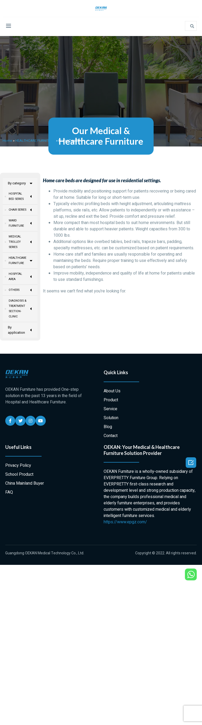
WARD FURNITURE (20, 223)
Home (7, 140)
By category (20, 183)
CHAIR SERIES (20, 210)
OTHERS (20, 291)
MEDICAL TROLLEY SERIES (20, 241)
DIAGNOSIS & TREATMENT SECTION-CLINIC (20, 309)
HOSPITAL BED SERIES (20, 196)
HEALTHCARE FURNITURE (35, 140)
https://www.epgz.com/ (125, 523)
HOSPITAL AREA (20, 277)
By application (20, 331)
